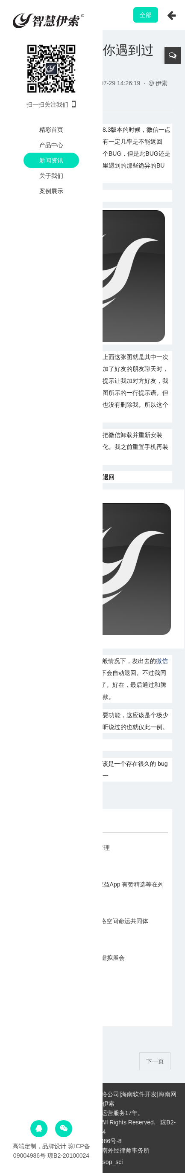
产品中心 (51, 145)
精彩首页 (51, 129)
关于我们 (51, 175)
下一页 (155, 1061)
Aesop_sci (109, 1162)
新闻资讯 (51, 160)
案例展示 (51, 191)
